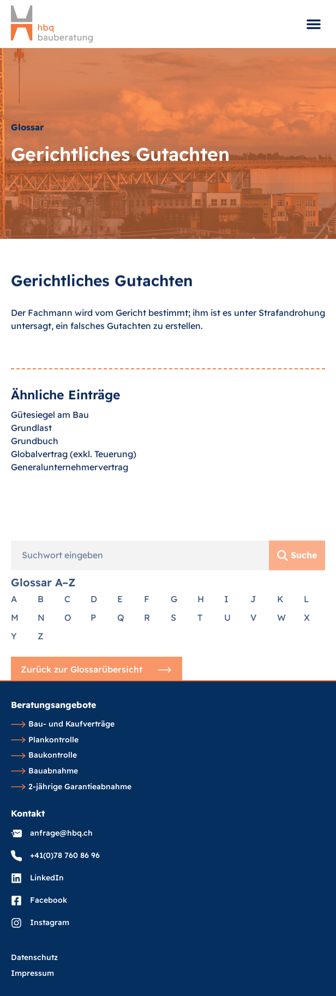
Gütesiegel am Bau (50, 437)
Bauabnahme (44, 771)
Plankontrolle (45, 740)
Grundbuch (34, 464)
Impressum (32, 973)
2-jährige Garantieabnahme (71, 787)
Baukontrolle (44, 755)
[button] (313, 24)
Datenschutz (34, 957)
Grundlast (31, 450)
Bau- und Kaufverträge (63, 724)
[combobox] (140, 630)
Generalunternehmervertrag (69, 490)
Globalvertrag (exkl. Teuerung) (73, 477)
